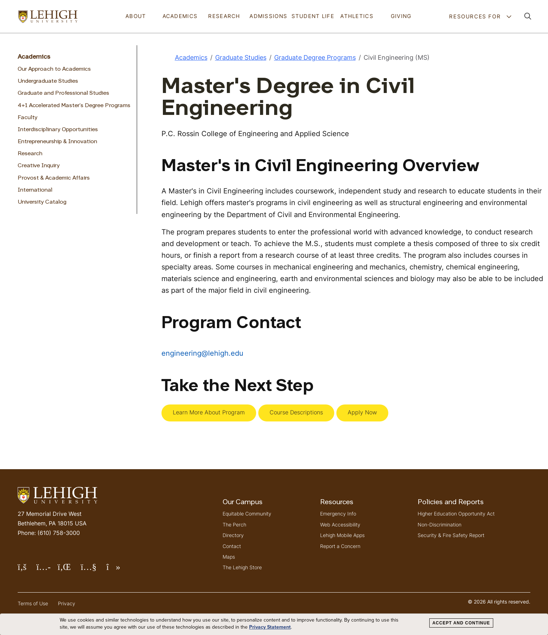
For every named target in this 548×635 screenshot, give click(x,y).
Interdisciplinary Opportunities (58, 130)
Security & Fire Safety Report (451, 535)
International (35, 190)
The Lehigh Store (242, 567)
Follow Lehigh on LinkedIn (69, 570)
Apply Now (362, 412)
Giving (401, 16)
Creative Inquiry (39, 166)
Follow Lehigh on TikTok (118, 570)
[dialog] (274, 624)
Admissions (268, 16)
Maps (229, 556)
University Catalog (42, 202)
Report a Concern (340, 546)
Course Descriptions (296, 412)
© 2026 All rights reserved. (499, 601)
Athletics (356, 16)
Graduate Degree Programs (315, 57)
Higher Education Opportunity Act (456, 513)
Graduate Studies (240, 57)
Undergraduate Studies (48, 81)
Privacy (66, 603)
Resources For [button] (475, 16)
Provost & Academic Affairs (54, 178)
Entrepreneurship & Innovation (57, 142)
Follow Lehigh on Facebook (27, 570)
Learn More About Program (209, 412)
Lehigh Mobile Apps (342, 535)
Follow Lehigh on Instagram (47, 570)
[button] (527, 16)
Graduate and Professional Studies (63, 93)
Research (224, 16)
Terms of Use (33, 603)
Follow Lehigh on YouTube (93, 570)
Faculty (27, 118)
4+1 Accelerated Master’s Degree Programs (74, 106)
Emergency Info (338, 513)
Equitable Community (247, 513)
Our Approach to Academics (54, 69)
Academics (180, 16)
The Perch (234, 524)
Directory (233, 535)
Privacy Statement (270, 627)
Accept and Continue (461, 623)
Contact (232, 546)
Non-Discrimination (439, 524)
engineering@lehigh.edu (202, 353)
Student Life (312, 16)
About (135, 16)
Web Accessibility (340, 524)
